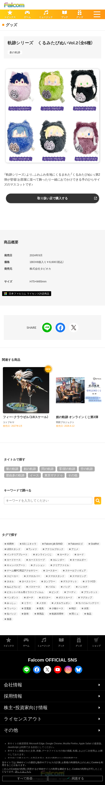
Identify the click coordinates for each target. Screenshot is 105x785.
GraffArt (95, 544)
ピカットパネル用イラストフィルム (25, 592)
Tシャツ (33, 549)
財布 (26, 613)
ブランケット (91, 592)
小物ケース (57, 608)
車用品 (40, 613)
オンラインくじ (44, 554)
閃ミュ (75, 613)
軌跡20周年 (57, 613)
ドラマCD (90, 581)
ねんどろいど (14, 587)
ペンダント (12, 597)
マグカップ (86, 597)
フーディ (71, 592)
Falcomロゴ (77, 544)
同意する (75, 778)
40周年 (10, 544)
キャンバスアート (16, 565)
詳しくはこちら (23, 771)
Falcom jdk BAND (53, 544)
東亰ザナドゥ (53, 475)
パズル (51, 587)
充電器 (27, 608)
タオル (10, 581)
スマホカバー (33, 576)
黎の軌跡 (12, 468)
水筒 (86, 608)
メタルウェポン (62, 603)
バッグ (66, 587)
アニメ (74, 549)
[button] (97, 14)
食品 (89, 613)
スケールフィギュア (75, 570)
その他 (72, 475)
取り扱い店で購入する (52, 198)
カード (80, 554)
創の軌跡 (15, 52)
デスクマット (70, 581)
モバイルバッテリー (88, 603)
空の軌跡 (87, 468)
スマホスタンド (56, 576)
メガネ (42, 603)
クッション (39, 565)
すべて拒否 (24, 778)
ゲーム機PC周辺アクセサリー (22, 570)
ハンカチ (82, 587)
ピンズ (55, 592)
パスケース (34, 587)
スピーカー (12, 576)
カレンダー (58, 560)
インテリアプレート (17, 554)
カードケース (14, 560)
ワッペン (11, 608)
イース (34, 475)
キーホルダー (79, 560)
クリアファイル (61, 565)
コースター (51, 570)
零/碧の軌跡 (67, 468)
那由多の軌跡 (15, 475)
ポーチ (29, 597)
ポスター (46, 597)
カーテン (64, 554)
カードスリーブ (37, 560)
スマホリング (79, 576)
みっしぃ (11, 603)
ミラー (27, 603)
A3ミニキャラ (29, 544)
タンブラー (49, 581)
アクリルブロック (54, 549)
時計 (73, 608)
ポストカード (65, 597)
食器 (9, 619)
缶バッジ (11, 613)
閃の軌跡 (47, 468)
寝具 (41, 608)
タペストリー (29, 581)
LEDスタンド (13, 549)
